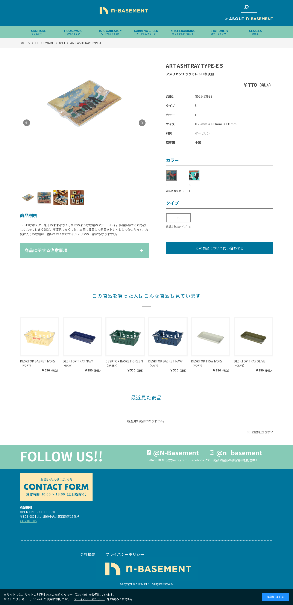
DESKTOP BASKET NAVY (165, 361)
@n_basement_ (241, 452)
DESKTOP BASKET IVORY (37, 361)
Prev (26, 122)
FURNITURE (37, 32)
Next (142, 122)
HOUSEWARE (73, 32)
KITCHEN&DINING (182, 32)
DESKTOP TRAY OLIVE (249, 361)
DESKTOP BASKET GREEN (124, 361)
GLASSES (255, 32)
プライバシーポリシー (124, 554)
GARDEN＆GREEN (146, 32)
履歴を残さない (262, 432)
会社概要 (88, 554)
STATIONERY (219, 32)
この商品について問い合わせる (220, 247)
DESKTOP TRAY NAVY (78, 361)
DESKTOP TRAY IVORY (206, 361)
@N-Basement (176, 452)
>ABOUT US (28, 521)
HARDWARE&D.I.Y (110, 32)
